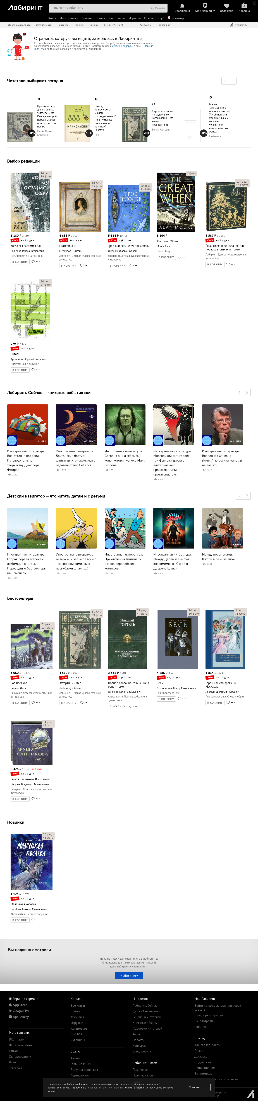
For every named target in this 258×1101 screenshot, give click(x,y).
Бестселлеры (20, 598)
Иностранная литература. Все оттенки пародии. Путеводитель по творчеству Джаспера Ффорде (26, 460)
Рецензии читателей (147, 1017)
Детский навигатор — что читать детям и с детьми (56, 496)
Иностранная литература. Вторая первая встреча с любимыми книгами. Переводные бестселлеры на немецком (26, 563)
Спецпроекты (142, 1051)
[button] (225, 81)
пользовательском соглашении (105, 1087)
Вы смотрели (203, 1021)
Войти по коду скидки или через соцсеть (217, 1007)
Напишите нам (204, 1068)
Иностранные (69, 18)
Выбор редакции (23, 161)
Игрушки (135, 18)
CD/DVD (76, 1034)
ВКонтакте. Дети (20, 1045)
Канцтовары (117, 18)
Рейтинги (63, 24)
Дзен (12, 1062)
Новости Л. (140, 1040)
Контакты (145, 24)
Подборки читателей (147, 1028)
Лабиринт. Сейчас (145, 1005)
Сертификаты (44, 24)
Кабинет (200, 1027)
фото (46, 176)
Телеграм (15, 1068)
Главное (87, 18)
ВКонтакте (16, 1039)
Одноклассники (20, 1056)
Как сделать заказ (207, 1045)
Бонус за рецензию (84, 1070)
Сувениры (78, 1040)
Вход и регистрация (208, 1015)
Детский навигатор (146, 1011)
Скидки (94, 24)
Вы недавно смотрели (29, 949)
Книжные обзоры (145, 1023)
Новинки (15, 822)
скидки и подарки (122, 46)
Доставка (200, 1056)
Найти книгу (129, 975)
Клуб (161, 18)
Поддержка (163, 24)
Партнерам (140, 1070)
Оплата (199, 1051)
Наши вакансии (144, 1075)
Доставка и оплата (19, 24)
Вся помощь (203, 1073)
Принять (194, 1087)
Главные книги (81, 1064)
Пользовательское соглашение (216, 1079)
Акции (75, 1058)
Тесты (136, 1034)
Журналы (77, 1017)
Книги (52, 18)
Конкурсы (139, 1046)
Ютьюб (14, 1051)
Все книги (78, 1005)
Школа (100, 18)
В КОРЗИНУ (20, 262)
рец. (45, 173)
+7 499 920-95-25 (113, 24)
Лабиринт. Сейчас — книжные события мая (49, 392)
